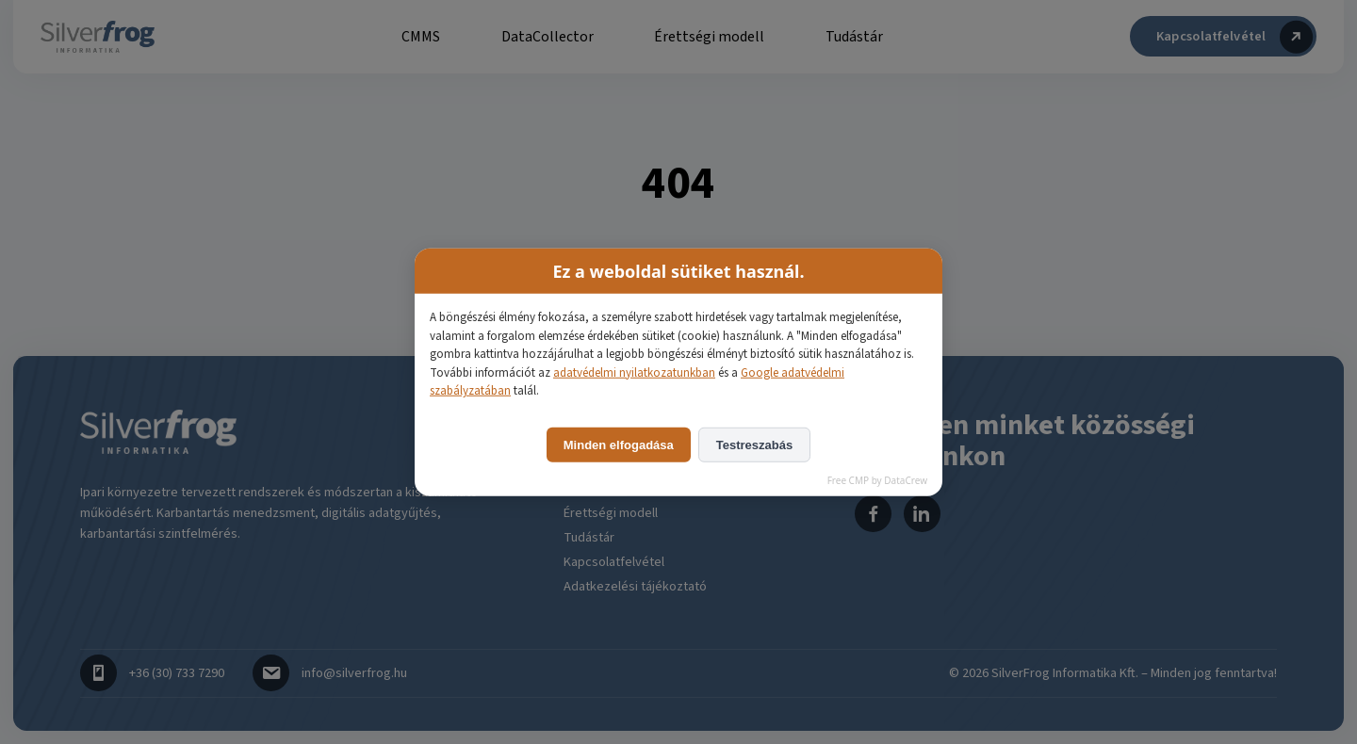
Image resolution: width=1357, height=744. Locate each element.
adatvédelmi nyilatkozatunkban (634, 372)
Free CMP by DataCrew (877, 479)
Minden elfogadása (619, 444)
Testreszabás (754, 444)
